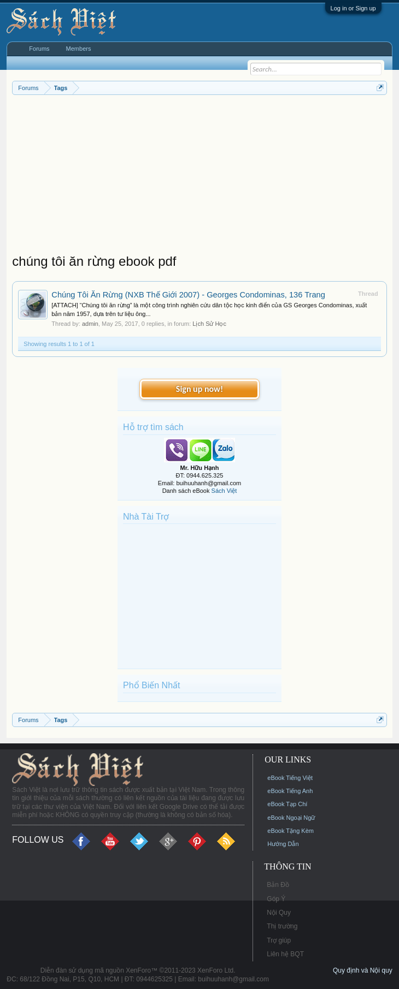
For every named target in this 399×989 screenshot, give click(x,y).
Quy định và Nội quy (362, 970)
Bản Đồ (278, 885)
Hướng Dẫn (282, 844)
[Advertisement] (199, 176)
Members (78, 48)
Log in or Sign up (353, 8)
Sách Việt (224, 490)
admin (90, 323)
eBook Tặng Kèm (290, 830)
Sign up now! (199, 389)
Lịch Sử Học (209, 323)
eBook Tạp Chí (287, 804)
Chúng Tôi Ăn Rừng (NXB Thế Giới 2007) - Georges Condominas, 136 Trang (188, 294)
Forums (39, 48)
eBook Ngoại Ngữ (291, 817)
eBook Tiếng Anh (290, 791)
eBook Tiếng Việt (290, 777)
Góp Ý (276, 899)
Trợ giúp (279, 940)
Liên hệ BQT (285, 954)
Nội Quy (279, 912)
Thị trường (282, 926)
